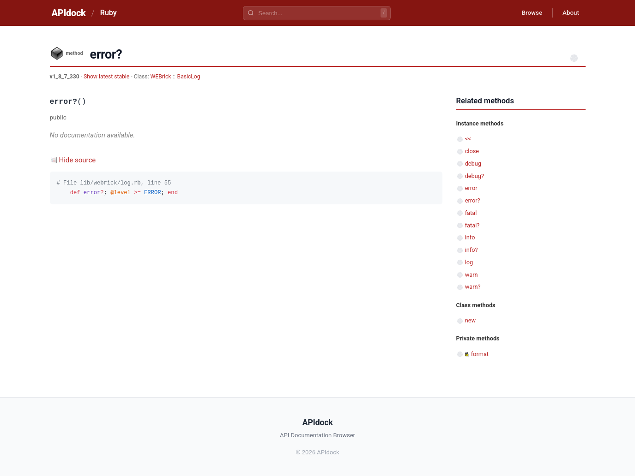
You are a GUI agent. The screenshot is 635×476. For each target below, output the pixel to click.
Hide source (77, 160)
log (469, 262)
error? (472, 200)
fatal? (472, 225)
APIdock (69, 12)
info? (471, 249)
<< (468, 138)
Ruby (108, 12)
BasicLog (188, 76)
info (470, 237)
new (470, 320)
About (569, 13)
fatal (471, 212)
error (471, 187)
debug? (474, 176)
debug (473, 163)
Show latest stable (107, 76)
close (472, 151)
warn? (473, 286)
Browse (527, 13)
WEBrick (161, 76)
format (480, 354)
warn (471, 274)
